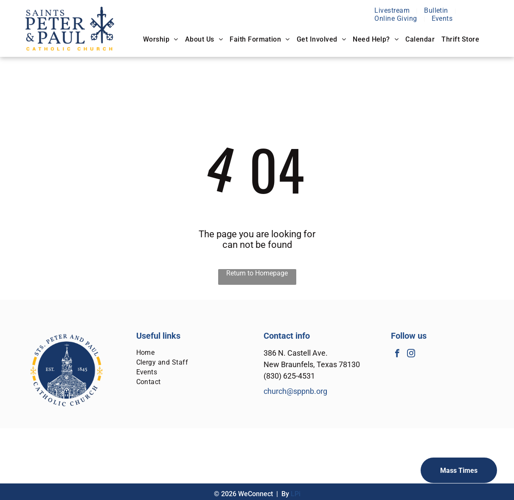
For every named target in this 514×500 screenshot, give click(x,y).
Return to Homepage (257, 273)
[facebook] (397, 354)
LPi (296, 494)
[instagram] (411, 354)
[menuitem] (393, 10)
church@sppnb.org (295, 391)
